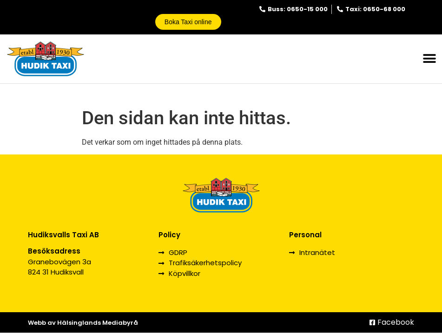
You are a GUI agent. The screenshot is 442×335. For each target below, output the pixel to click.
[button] (429, 58)
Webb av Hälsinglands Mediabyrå (83, 322)
